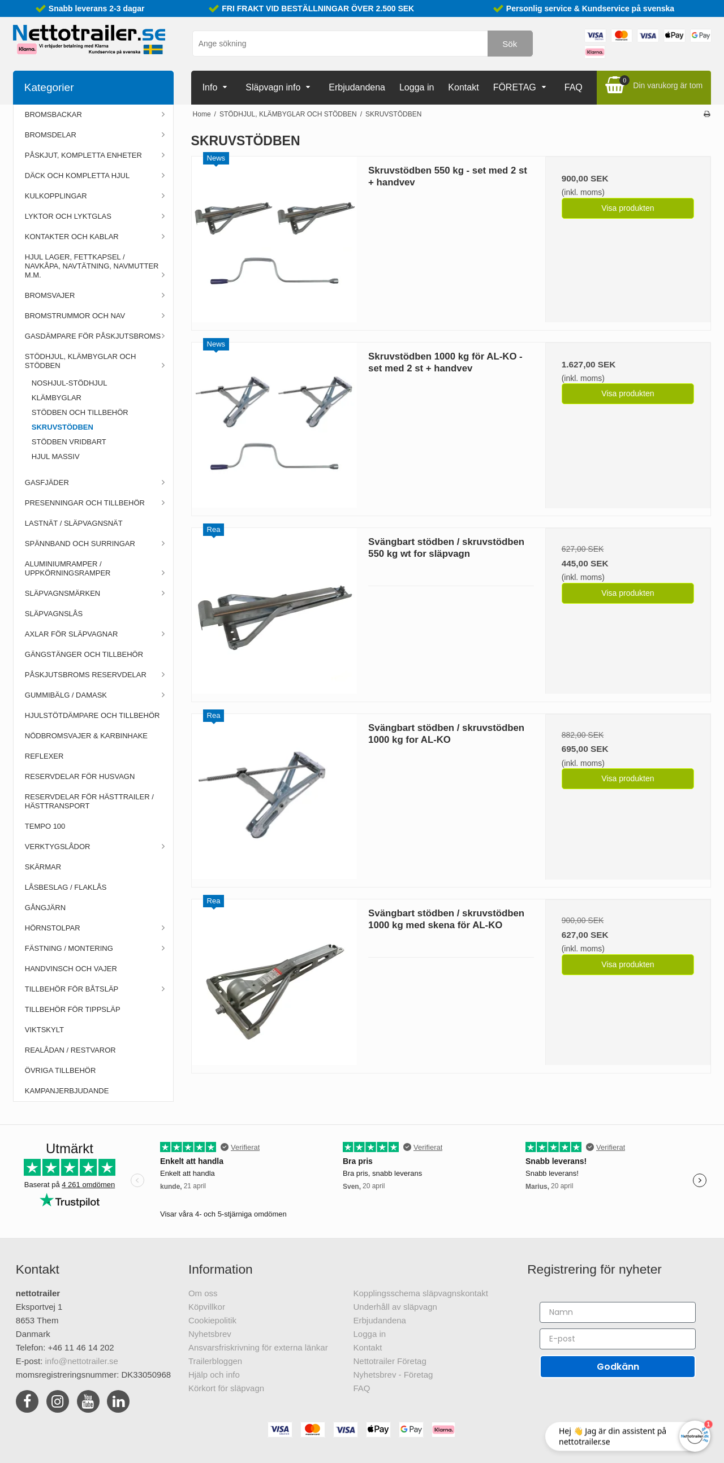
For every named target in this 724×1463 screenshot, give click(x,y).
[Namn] (618, 1312)
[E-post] (618, 1338)
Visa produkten (627, 208)
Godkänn (618, 1366)
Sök (509, 44)
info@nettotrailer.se (81, 1361)
